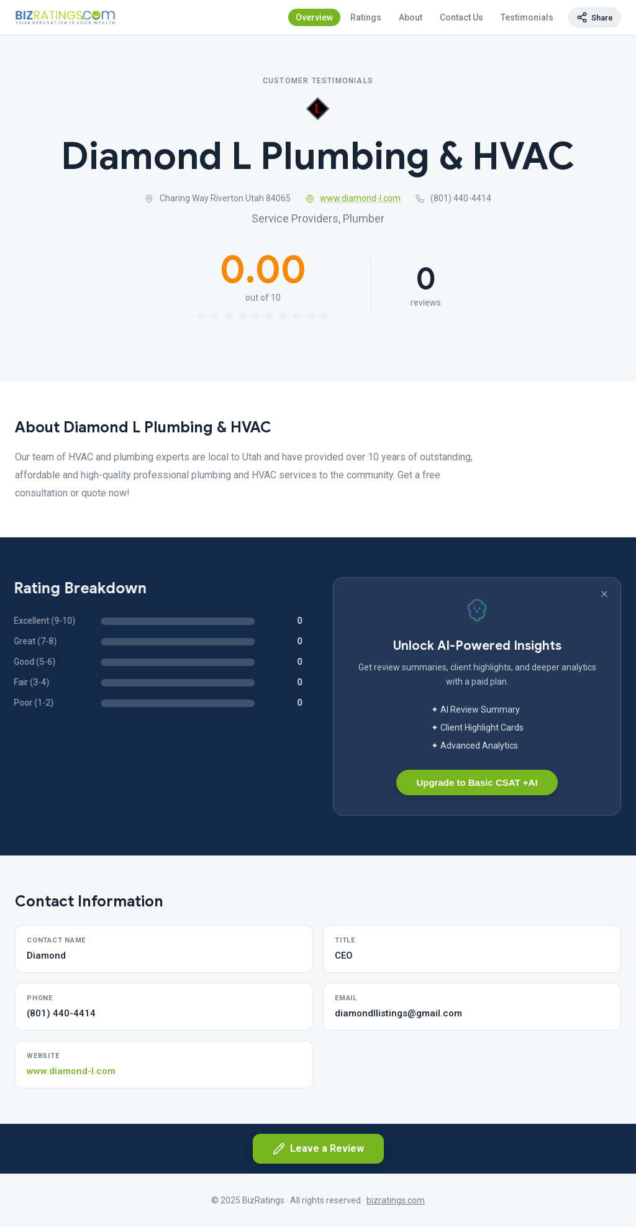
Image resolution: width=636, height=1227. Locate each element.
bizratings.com (395, 1200)
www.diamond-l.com (353, 198)
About (410, 17)
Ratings (365, 17)
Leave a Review (318, 1149)
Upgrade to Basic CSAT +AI (476, 782)
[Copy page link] (594, 17)
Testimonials (527, 17)
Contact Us (461, 17)
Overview (314, 17)
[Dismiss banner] (604, 594)
